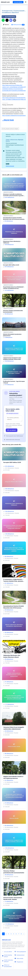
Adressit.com (5, 2)
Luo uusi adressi (18, 2)
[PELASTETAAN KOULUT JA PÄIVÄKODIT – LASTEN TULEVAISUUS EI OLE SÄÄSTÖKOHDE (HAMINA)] (14, 281)
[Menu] (25, 2)
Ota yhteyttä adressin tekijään (10, 128)
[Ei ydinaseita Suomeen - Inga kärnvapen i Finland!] (14, 375)
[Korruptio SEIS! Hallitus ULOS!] (14, 258)
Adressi (6, 24)
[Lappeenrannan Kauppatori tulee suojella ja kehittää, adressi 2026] (14, 352)
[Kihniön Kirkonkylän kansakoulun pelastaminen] (14, 328)
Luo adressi (11, 430)
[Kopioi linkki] (14, 20)
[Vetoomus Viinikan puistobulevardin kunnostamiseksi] (14, 305)
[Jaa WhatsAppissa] (3, 20)
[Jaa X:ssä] (7, 20)
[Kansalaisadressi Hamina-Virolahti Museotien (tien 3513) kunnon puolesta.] (14, 212)
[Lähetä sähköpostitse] (10, 20)
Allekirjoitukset (17, 24)
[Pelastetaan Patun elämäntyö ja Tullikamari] (14, 235)
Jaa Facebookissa (8, 16)
